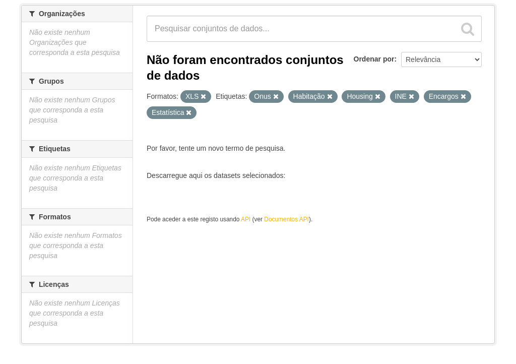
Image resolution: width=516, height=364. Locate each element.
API (245, 219)
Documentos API (286, 219)
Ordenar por (374, 59)
